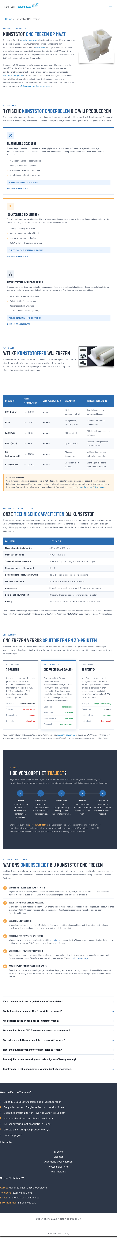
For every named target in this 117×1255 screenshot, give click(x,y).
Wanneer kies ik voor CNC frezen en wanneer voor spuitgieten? (58, 1030)
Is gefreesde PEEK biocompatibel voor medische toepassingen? (58, 1069)
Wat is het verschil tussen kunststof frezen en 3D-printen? (58, 1040)
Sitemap (59, 1156)
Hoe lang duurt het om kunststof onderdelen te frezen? (58, 1049)
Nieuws (58, 1151)
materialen (40, 47)
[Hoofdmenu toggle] (110, 6)
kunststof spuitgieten (13, 75)
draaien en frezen (29, 40)
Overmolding (58, 1171)
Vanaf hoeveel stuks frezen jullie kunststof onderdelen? (58, 1001)
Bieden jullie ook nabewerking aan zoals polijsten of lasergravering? (58, 1059)
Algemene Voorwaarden (58, 1161)
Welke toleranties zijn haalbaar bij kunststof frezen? (58, 1021)
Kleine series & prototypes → (20, 324)
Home (8, 18)
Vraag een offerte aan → (17, 188)
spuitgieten (55, 940)
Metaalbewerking (58, 1166)
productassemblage (79, 958)
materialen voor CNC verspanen (92, 487)
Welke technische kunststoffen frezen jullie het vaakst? (58, 1011)
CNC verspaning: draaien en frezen (35, 86)
